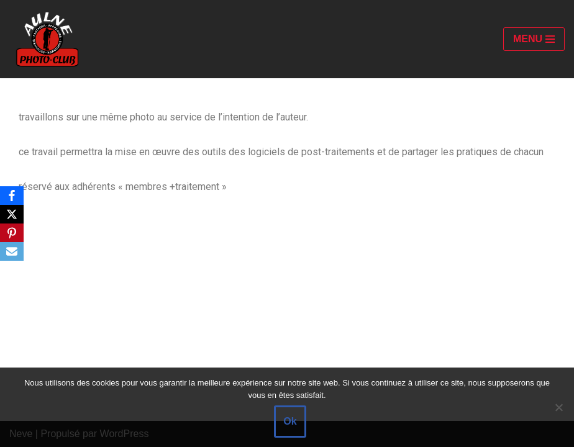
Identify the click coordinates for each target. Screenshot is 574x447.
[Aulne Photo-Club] (46, 39)
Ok (289, 421)
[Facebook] (12, 195)
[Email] (12, 251)
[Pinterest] (12, 233)
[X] (12, 214)
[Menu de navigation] (534, 39)
